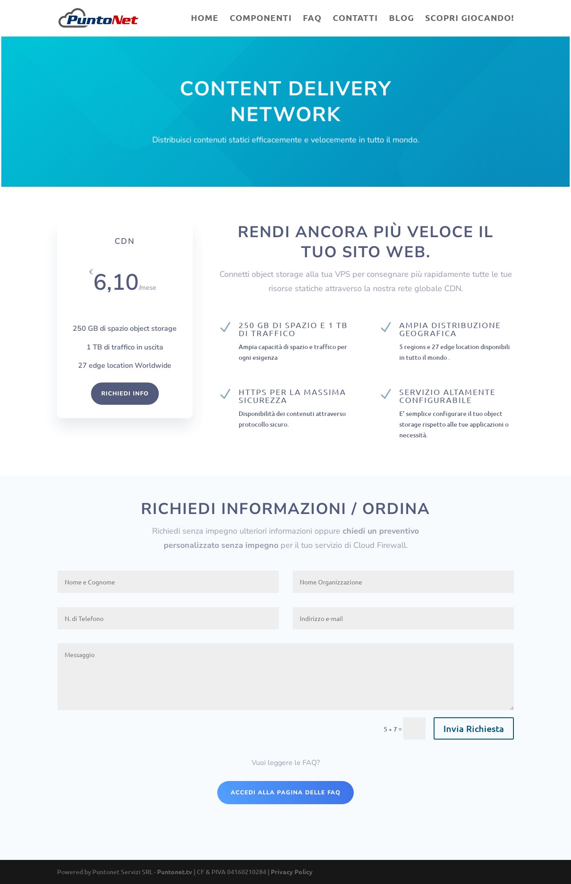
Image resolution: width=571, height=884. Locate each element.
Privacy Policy (292, 872)
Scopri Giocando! (469, 19)
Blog (401, 19)
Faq (312, 19)
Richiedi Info (125, 394)
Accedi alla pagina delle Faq (285, 793)
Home (205, 19)
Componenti (261, 19)
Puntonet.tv (174, 872)
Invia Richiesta (473, 728)
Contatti (355, 19)
